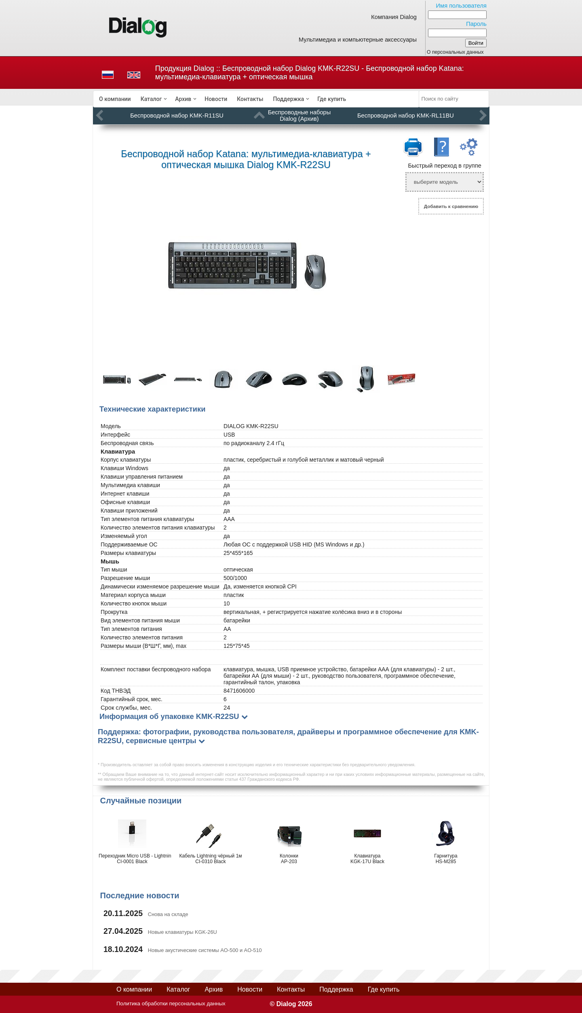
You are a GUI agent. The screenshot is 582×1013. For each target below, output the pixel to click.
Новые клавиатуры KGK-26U (182, 932)
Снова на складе (168, 914)
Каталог (151, 99)
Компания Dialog (394, 17)
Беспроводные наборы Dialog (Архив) (299, 115)
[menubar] (256, 98)
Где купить (331, 99)
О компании (115, 99)
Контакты (250, 99)
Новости (216, 99)
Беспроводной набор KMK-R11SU (177, 115)
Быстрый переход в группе (444, 165)
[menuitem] (115, 99)
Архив (183, 99)
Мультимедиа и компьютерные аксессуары (358, 39)
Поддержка (288, 99)
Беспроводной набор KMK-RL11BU (405, 115)
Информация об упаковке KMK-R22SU (169, 716)
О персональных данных (455, 52)
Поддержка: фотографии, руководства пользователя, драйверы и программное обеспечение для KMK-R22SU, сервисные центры (288, 736)
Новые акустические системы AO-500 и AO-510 (205, 950)
